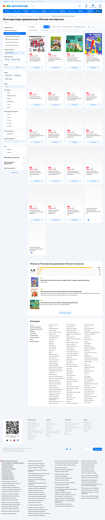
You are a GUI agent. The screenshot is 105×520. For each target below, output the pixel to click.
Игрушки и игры (8, 27)
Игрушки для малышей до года (73, 338)
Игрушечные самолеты (54, 380)
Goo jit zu (51, 341)
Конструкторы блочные (11, 42)
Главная (5, 16)
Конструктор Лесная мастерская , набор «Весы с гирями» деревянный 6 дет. (65, 280)
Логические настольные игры (91, 358)
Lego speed (69, 396)
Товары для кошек (87, 422)
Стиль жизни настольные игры (91, 359)
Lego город (69, 368)
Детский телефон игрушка (72, 342)
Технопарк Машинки (53, 337)
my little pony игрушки (54, 335)
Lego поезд (69, 384)
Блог (66, 432)
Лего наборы (69, 361)
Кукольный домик (88, 378)
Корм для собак (87, 427)
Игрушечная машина (53, 363)
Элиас (85, 363)
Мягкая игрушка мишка (89, 391)
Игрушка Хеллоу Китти (72, 359)
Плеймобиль (52, 345)
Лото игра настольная (89, 370)
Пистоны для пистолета (54, 359)
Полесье (51, 326)
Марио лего (69, 383)
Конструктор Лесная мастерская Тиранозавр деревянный (59, 303)
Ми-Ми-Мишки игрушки (72, 353)
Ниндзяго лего (70, 362)
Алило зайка (51, 339)
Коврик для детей (70, 337)
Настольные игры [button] (34, 337)
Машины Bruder (52, 347)
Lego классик (87, 335)
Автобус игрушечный (54, 387)
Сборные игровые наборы (12, 39)
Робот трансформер (71, 324)
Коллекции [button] (33, 333)
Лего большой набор (89, 328)
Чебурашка (69, 357)
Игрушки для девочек (54, 396)
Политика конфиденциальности (35, 431)
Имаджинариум (87, 343)
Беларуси (22, 451)
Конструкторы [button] (34, 335)
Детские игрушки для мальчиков (56, 401)
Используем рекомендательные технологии (13, 449)
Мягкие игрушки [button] (34, 341)
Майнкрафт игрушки (71, 330)
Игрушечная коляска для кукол (91, 383)
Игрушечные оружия (53, 361)
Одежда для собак (87, 429)
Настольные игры (88, 339)
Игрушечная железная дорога (55, 369)
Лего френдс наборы (71, 379)
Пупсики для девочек (89, 380)
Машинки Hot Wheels (54, 365)
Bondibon (51, 350)
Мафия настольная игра (89, 367)
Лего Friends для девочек (72, 403)
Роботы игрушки (70, 326)
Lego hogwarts (70, 372)
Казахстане (16, 451)
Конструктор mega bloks (89, 334)
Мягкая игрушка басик (89, 393)
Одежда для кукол (88, 382)
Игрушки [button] (32, 331)
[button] (98, 11)
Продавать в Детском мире (34, 424)
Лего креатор (70, 394)
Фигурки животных (71, 344)
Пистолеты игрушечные (54, 356)
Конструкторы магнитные (12, 45)
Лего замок (86, 326)
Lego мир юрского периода (73, 386)
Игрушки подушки (88, 398)
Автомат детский (53, 358)
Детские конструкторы (26, 16)
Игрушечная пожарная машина (56, 389)
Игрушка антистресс (53, 403)
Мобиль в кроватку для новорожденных (54, 399)
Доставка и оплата (32, 422)
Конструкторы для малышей (12, 36)
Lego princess (87, 337)
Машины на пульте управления (56, 367)
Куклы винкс (87, 385)
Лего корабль (70, 399)
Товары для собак (87, 425)
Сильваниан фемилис (53, 328)
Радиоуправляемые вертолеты (55, 370)
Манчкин (86, 341)
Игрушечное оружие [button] (35, 327)
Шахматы (86, 354)
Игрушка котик (87, 394)
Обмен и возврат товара (33, 425)
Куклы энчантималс (53, 324)
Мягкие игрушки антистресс (90, 396)
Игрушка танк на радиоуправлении (57, 378)
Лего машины (87, 330)
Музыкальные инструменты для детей (74, 334)
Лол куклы (86, 372)
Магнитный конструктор (72, 381)
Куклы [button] (31, 339)
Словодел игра (87, 356)
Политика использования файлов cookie (35, 433)
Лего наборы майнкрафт (72, 366)
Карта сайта (30, 439)
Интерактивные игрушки (72, 332)
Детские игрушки (12, 16)
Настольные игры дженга (90, 348)
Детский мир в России (8, 451)
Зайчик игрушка (87, 402)
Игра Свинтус (87, 365)
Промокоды (30, 429)
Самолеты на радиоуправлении (56, 376)
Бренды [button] (32, 325)
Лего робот (69, 390)
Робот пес (69, 340)
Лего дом (69, 401)
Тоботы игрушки (52, 330)
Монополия (87, 369)
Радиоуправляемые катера (55, 391)
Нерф (50, 352)
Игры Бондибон (88, 361)
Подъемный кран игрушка (55, 383)
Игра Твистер (87, 350)
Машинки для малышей (72, 328)
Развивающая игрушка (54, 394)
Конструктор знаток (71, 397)
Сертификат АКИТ (32, 435)
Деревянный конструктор (72, 388)
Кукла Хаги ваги (70, 348)
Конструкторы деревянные (42, 16)
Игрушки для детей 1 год (72, 346)
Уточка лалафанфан (71, 349)
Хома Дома (51, 343)
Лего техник (69, 373)
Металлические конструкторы (73, 392)
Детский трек (52, 372)
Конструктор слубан (89, 324)
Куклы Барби (87, 376)
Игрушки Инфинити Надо (55, 332)
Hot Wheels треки (53, 374)
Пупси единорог (52, 348)
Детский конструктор (72, 364)
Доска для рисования (89, 347)
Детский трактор (53, 385)
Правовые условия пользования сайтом (22, 448)
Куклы (85, 374)
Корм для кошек (87, 424)
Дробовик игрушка (53, 354)
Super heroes (69, 377)
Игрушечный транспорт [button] (36, 329)
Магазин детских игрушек (54, 393)
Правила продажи (32, 427)
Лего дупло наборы (71, 375)
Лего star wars (70, 370)
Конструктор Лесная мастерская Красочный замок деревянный (61, 291)
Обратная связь (31, 437)
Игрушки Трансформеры (72, 355)
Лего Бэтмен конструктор (72, 351)
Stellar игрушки (52, 334)
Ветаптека (86, 431)
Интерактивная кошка (89, 400)
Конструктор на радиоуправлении (92, 332)
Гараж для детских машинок (55, 382)
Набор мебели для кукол (89, 387)
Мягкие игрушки (88, 389)
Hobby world (87, 345)
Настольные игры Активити (90, 352)
